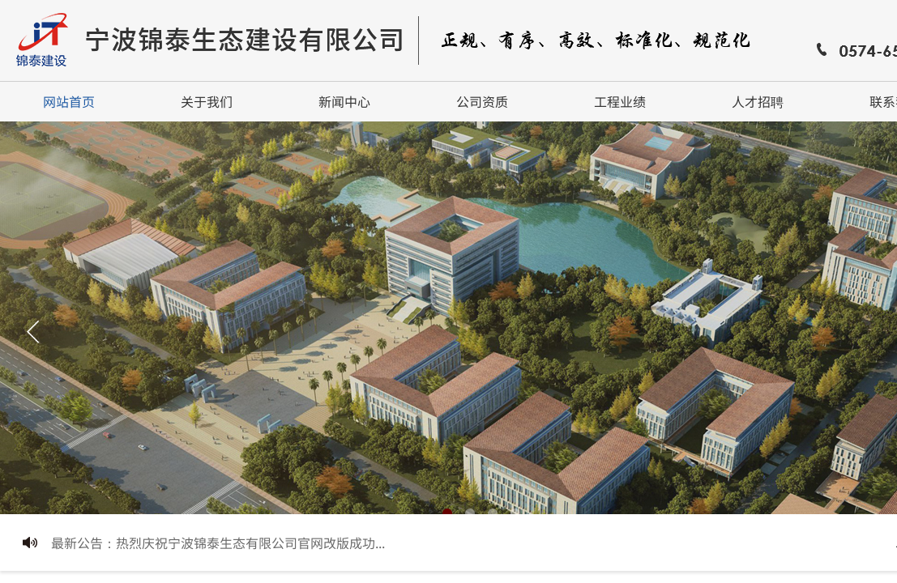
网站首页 (69, 101)
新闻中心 (344, 101)
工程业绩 (620, 101)
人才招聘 (758, 101)
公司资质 (482, 101)
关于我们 (207, 101)
